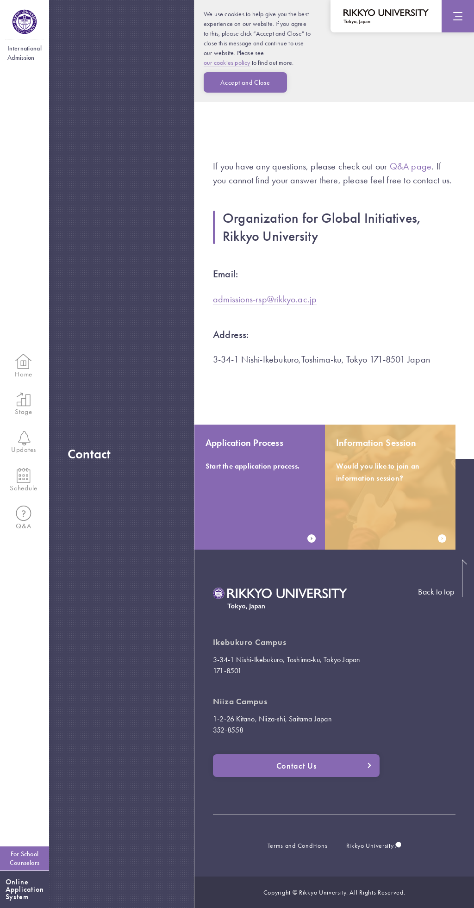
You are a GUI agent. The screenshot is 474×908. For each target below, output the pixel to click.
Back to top (436, 591)
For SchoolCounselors (24, 858)
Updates (23, 442)
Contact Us (323, 765)
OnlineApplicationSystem (25, 889)
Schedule (23, 480)
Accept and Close (245, 82)
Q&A (23, 518)
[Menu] (458, 16)
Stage (23, 404)
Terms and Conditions (298, 845)
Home (23, 366)
